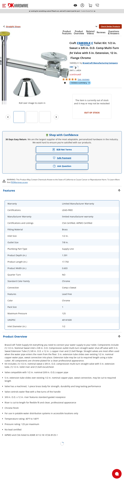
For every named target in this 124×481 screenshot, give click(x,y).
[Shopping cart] (90, 5)
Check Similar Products (110, 26)
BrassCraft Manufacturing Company (100, 63)
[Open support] (117, 474)
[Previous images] (8, 117)
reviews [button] (84, 79)
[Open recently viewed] (75, 5)
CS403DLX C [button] (85, 43)
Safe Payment (62, 158)
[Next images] (56, 117)
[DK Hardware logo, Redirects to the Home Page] (18, 5)
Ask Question (62, 166)
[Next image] (76, 68)
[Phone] (97, 5)
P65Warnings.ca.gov (19, 182)
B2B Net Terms (62, 149)
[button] (4, 5)
